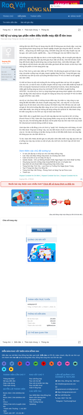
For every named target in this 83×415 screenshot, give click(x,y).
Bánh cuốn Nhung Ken (37, 397)
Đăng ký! (41, 230)
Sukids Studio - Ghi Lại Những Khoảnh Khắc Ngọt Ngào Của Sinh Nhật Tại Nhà (51, 160)
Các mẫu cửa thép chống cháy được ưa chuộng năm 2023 (44, 156)
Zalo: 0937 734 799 (64, 398)
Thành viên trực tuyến (39, 299)
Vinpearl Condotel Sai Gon (50, 176)
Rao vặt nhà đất (35, 381)
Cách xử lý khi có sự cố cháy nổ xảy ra (37, 158)
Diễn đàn (22, 16)
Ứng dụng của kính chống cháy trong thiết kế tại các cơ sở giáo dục (47, 162)
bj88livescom (51, 325)
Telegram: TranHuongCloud (66, 401)
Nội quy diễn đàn (9, 381)
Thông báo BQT (9, 379)
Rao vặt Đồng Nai (63, 395)
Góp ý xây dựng (9, 383)
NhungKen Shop (35, 400)
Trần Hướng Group (36, 402)
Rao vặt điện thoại (35, 385)
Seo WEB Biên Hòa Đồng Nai (40, 395)
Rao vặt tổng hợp (35, 379)
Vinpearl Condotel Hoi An (69, 176)
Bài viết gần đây (27, 22)
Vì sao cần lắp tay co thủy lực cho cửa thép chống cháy (43, 154)
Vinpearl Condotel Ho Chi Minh (29, 176)
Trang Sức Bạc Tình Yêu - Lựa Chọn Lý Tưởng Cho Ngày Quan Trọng (48, 166)
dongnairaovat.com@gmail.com (66, 389)
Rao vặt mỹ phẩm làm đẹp (38, 383)
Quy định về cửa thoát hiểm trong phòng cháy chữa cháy (43, 164)
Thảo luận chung (9, 385)
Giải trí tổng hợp (35, 388)
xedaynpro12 (32, 304)
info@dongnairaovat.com (67, 384)
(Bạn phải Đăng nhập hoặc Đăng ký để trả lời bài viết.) (65, 214)
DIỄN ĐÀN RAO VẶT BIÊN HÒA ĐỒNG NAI (20, 351)
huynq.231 (30, 39)
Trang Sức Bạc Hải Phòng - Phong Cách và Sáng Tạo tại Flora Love (47, 170)
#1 (81, 179)
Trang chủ (8, 16)
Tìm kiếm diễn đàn (10, 22)
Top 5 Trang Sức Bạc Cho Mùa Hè (35, 168)
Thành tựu (26, 172)
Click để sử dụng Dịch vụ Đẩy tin (58, 184)
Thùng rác (15, 39)
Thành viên (35, 16)
